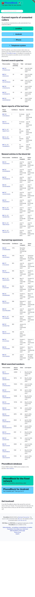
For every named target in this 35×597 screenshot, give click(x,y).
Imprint (17, 534)
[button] (33, 11)
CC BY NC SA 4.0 (21, 520)
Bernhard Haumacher (23, 517)
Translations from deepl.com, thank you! (17, 529)
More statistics (10, 468)
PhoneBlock (11, 2)
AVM (31, 523)
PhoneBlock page (11, 53)
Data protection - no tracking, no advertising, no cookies (17, 527)
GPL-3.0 (20, 518)
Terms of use (17, 532)
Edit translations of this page (17, 530)
